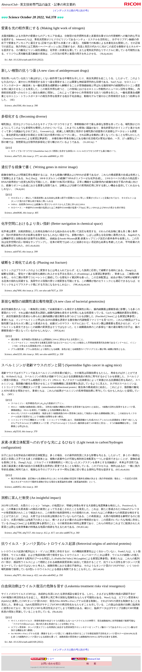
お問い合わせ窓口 (50, 663)
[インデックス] (61, 10)
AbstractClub (85, 659)
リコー (42, 659)
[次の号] (84, 10)
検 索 (91, 663)
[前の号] (74, 10)
